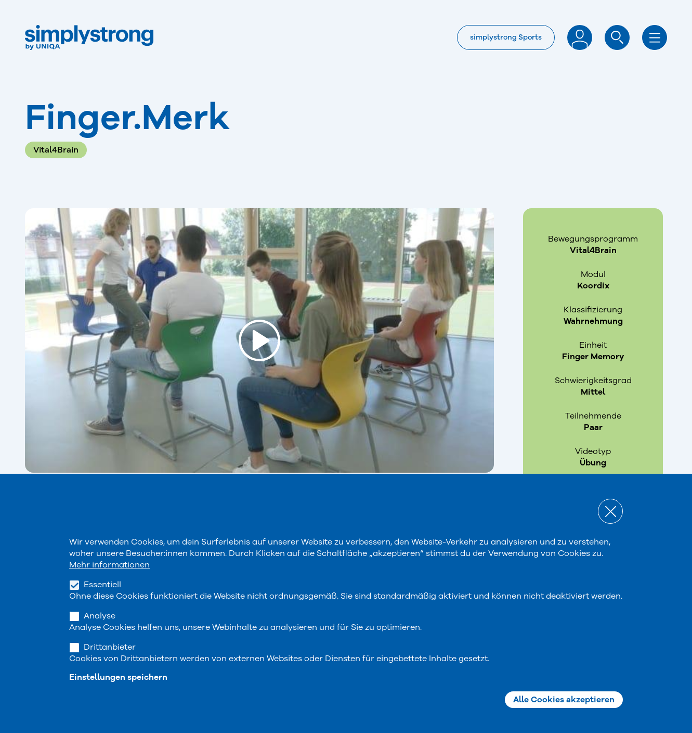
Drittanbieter (110, 665)
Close (610, 528)
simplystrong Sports (506, 37)
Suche (617, 37)
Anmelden (579, 37)
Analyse (99, 633)
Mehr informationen (109, 582)
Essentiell (102, 602)
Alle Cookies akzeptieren (564, 717)
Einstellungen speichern (118, 695)
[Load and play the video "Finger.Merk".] (259, 340)
